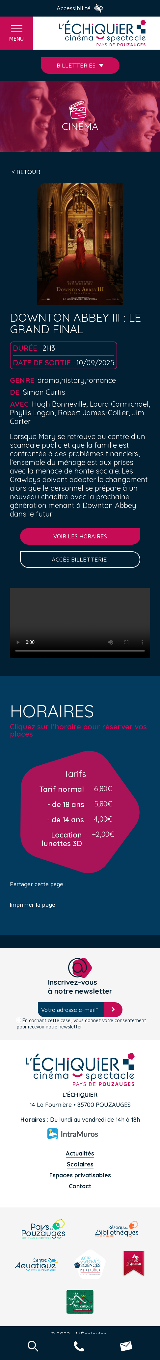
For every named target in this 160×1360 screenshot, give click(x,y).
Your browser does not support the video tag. (80, 623)
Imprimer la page (32, 904)
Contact (80, 1186)
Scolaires (80, 1164)
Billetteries (80, 65)
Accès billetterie (80, 559)
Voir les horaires (80, 536)
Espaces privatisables (80, 1175)
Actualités (80, 1153)
